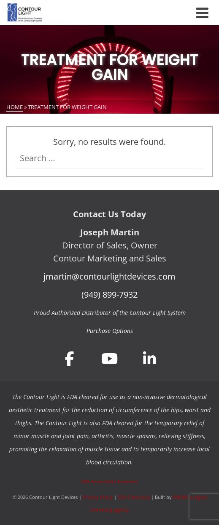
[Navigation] (202, 12)
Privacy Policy (98, 497)
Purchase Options (110, 331)
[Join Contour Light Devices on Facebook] (69, 358)
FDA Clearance (134, 497)
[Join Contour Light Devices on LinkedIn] (149, 358)
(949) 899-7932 (109, 294)
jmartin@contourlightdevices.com (109, 276)
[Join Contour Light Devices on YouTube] (109, 358)
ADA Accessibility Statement (109, 481)
